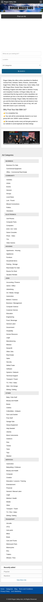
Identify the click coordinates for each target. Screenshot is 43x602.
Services (9, 459)
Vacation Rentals (11, 274)
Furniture (9, 257)
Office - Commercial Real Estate (16, 172)
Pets (7, 442)
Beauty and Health (12, 400)
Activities (9, 180)
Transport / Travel (12, 379)
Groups (8, 193)
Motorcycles (10, 547)
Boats (8, 537)
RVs (7, 551)
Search (21, 71)
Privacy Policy (5, 591)
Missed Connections (12, 204)
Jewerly (8, 432)
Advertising (9, 289)
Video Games (10, 243)
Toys (7, 452)
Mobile (8, 502)
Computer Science (12, 306)
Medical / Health (11, 498)
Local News (10, 197)
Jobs (8, 278)
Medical (8, 344)
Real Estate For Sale (13, 268)
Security (9, 362)
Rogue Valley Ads (10, 2)
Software (9, 369)
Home (2, 589)
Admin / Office (10, 286)
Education (9, 313)
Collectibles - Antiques (13, 411)
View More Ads (21, 580)
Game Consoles (11, 232)
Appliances (9, 254)
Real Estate (10, 355)
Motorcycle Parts (11, 544)
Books (8, 404)
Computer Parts (11, 222)
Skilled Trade (10, 365)
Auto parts (9, 530)
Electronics (11, 214)
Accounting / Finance (13, 282)
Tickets (8, 446)
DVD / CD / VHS (11, 229)
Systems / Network (12, 372)
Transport (10, 519)
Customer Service (12, 310)
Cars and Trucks (11, 540)
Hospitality (9, 331)
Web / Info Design (12, 386)
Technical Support (12, 376)
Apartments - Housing (13, 250)
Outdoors (9, 439)
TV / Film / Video (11, 383)
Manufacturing (10, 341)
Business (9, 161)
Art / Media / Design (12, 293)
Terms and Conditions (26, 589)
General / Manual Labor (14, 491)
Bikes (8, 533)
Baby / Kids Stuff (11, 397)
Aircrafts (9, 523)
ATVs (8, 527)
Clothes (8, 407)
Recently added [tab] (9, 567)
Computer (9, 474)
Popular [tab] (7, 571)
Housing (9, 246)
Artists (8, 183)
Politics (8, 207)
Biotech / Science (11, 299)
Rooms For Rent (11, 271)
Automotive (10, 296)
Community (10, 175)
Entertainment (10, 484)
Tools (8, 449)
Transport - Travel (12, 509)
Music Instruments (12, 435)
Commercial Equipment (13, 168)
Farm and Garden (12, 414)
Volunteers (9, 211)
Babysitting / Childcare (13, 467)
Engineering (10, 317)
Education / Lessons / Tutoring (16, 481)
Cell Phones (10, 218)
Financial (9, 488)
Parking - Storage (12, 264)
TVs (7, 239)
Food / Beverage (11, 320)
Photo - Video (10, 236)
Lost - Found (10, 200)
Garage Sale (10, 421)
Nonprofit (9, 348)
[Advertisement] (21, 34)
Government (10, 327)
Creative (9, 477)
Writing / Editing (11, 389)
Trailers (8, 554)
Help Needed (10, 428)
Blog (15, 589)
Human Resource (12, 334)
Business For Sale (12, 165)
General (8, 190)
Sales (8, 358)
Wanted (8, 456)
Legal (8, 337)
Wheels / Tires (10, 558)
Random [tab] (7, 576)
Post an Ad (21, 16)
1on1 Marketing (16, 591)
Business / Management (14, 303)
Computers (9, 225)
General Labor (11, 324)
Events (8, 187)
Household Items (11, 261)
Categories (9, 589)
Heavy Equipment (12, 425)
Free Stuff (9, 418)
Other (8, 393)
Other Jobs (9, 351)
